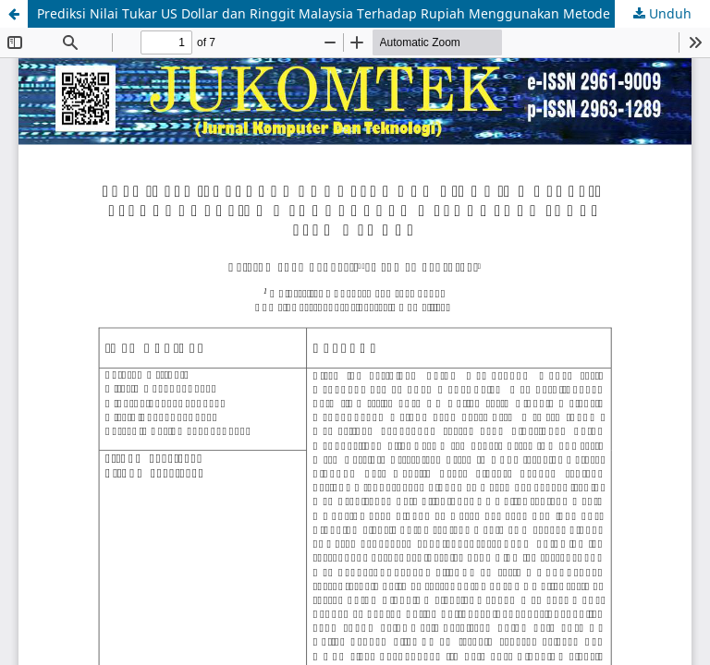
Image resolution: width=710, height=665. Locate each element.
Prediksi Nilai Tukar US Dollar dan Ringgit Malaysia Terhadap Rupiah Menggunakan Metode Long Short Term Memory (373, 13)
